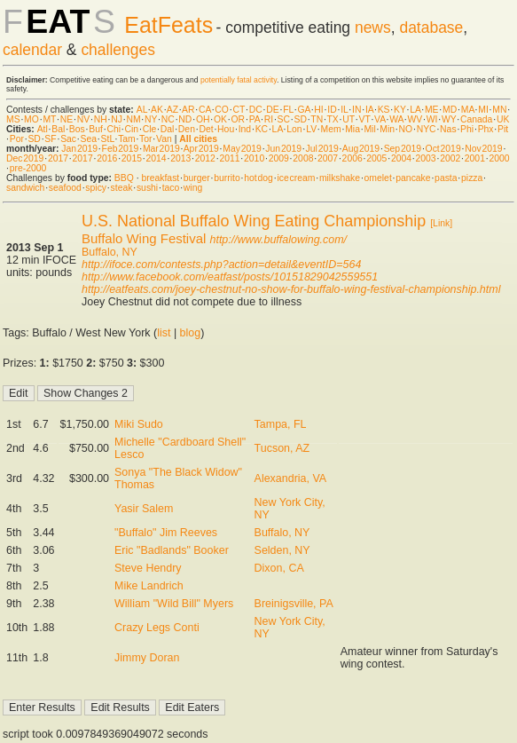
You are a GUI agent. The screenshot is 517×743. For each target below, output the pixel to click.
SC (284, 119)
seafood (65, 188)
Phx (486, 129)
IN (356, 110)
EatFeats (168, 24)
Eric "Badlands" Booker (171, 550)
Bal (58, 129)
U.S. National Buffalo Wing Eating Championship (254, 221)
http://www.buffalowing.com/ (279, 239)
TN (316, 119)
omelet (378, 178)
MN (499, 110)
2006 (352, 158)
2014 (155, 158)
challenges (118, 50)
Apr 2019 (201, 149)
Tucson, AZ (282, 448)
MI (483, 110)
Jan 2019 (79, 149)
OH (203, 119)
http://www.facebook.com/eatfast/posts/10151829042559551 (230, 277)
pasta (446, 178)
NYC (426, 129)
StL (107, 139)
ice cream (296, 178)
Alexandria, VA (291, 478)
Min (387, 129)
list (163, 333)
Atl (42, 129)
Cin (132, 129)
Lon (294, 129)
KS (384, 110)
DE (272, 110)
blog (190, 333)
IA (369, 110)
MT (49, 119)
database (431, 27)
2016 (107, 158)
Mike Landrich (149, 586)
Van (164, 139)
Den (186, 129)
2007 (327, 158)
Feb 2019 (120, 149)
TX (333, 119)
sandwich (25, 188)
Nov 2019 (483, 149)
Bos (77, 129)
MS (13, 119)
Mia (352, 129)
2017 (58, 158)
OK (220, 119)
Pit (502, 129)
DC (255, 110)
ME (432, 110)
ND (185, 119)
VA (380, 119)
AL (142, 110)
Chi (113, 129)
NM (133, 119)
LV (311, 129)
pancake (413, 178)
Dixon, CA (279, 568)
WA (396, 119)
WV (414, 119)
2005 (376, 158)
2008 (303, 158)
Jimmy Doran (146, 658)
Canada (476, 119)
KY (400, 110)
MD (450, 110)
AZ (172, 110)
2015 (131, 158)
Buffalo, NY (109, 252)
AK (157, 110)
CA (205, 110)
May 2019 (242, 149)
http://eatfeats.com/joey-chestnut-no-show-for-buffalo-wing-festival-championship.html (291, 289)
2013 (180, 158)
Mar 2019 (161, 149)
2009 (279, 158)
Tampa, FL (281, 424)
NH (100, 119)
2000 (499, 158)
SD (300, 119)
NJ (116, 119)
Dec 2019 (24, 158)
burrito (226, 178)
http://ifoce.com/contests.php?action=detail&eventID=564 (221, 264)
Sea (89, 139)
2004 (401, 158)
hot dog (258, 178)
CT (238, 110)
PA (255, 119)
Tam (127, 139)
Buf (96, 129)
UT (348, 119)
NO (406, 129)
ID (331, 110)
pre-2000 (28, 168)
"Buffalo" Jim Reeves (165, 532)
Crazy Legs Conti (157, 627)
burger (197, 178)
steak (122, 188)
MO (31, 119)
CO (222, 110)
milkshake (339, 178)
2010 (254, 158)
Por (17, 139)
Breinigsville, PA (294, 603)
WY (449, 119)
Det (206, 129)
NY (151, 119)
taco (171, 188)
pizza (471, 178)
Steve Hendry (148, 568)
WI (432, 119)
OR (238, 119)
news (373, 27)
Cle (150, 129)
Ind (245, 129)
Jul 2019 (322, 149)
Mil (369, 129)
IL (344, 110)
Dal (168, 129)
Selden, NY (282, 550)
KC (261, 129)
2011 (229, 158)
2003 (426, 158)
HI (318, 110)
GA (303, 110)
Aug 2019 (361, 149)
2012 (205, 158)
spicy (95, 188)
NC (168, 119)
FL (288, 110)
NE (66, 119)
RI (268, 119)
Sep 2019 (402, 149)
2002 (450, 158)
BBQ (124, 178)
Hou (225, 129)
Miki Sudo (138, 424)
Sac (68, 139)
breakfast (160, 178)
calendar (32, 50)
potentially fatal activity (238, 79)
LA (415, 110)
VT (364, 119)
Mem (331, 129)
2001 (475, 158)
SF (50, 139)
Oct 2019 (443, 149)
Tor (145, 139)
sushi (147, 188)
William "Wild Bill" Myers (173, 603)
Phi (467, 129)
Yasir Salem (143, 508)
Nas (448, 129)
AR (188, 110)
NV (83, 119)
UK (503, 119)
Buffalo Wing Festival (144, 238)
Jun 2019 (283, 149)
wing (193, 188)
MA (467, 110)
